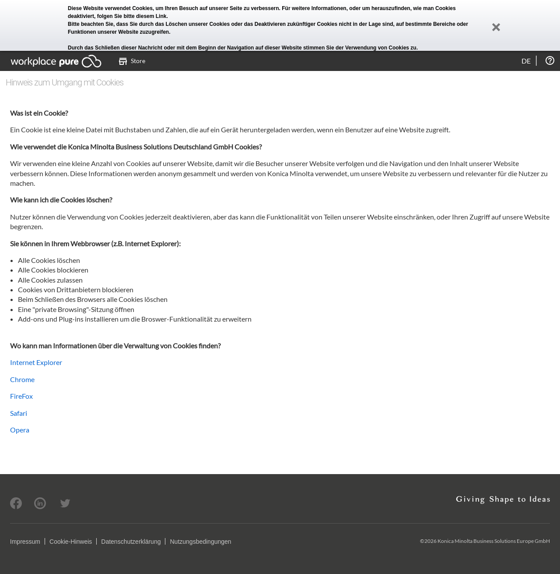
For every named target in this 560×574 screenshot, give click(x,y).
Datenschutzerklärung (131, 541)
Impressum (25, 541)
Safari (18, 413)
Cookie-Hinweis (70, 541)
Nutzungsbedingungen (200, 541)
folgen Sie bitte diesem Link (132, 16)
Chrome (22, 379)
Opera (19, 429)
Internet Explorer (36, 362)
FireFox (21, 396)
